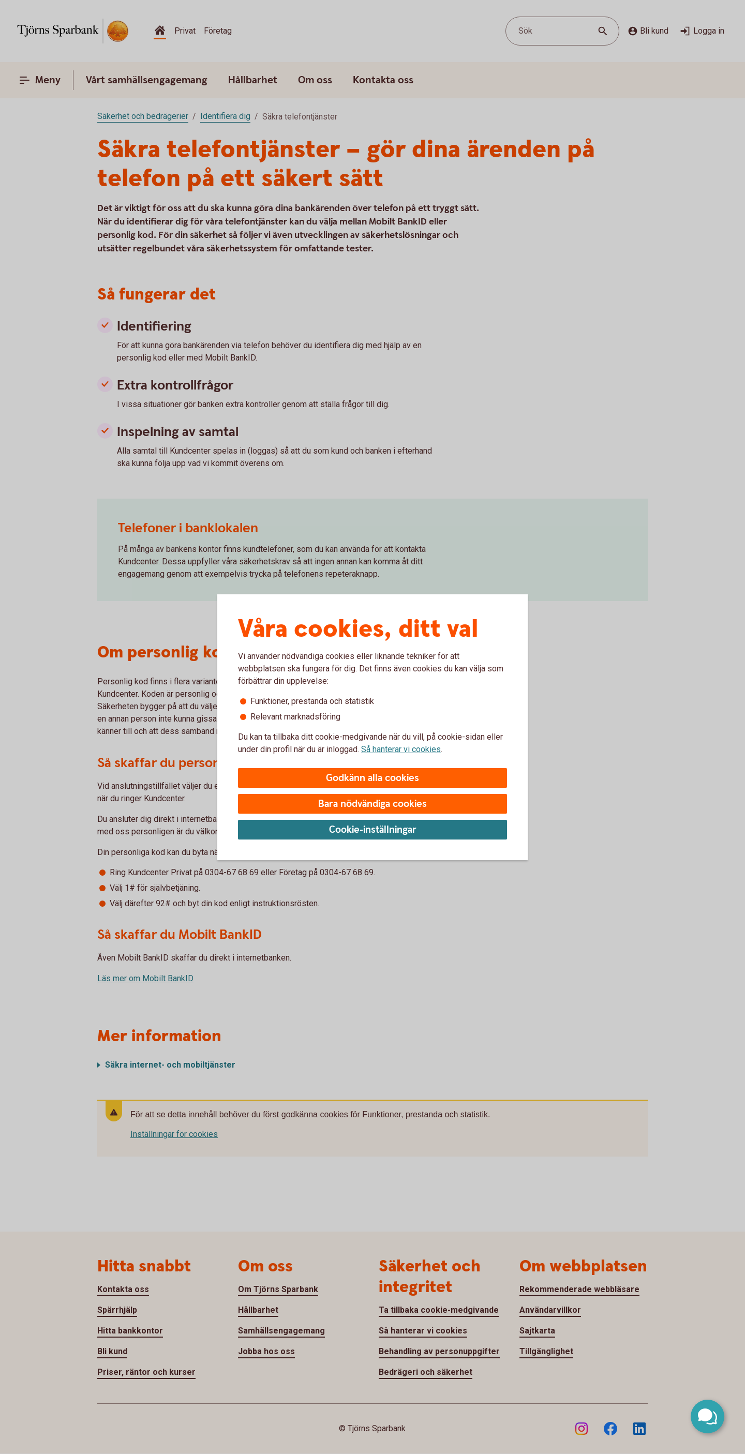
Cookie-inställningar (372, 829)
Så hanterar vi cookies (401, 749)
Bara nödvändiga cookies (372, 804)
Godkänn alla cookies (372, 778)
